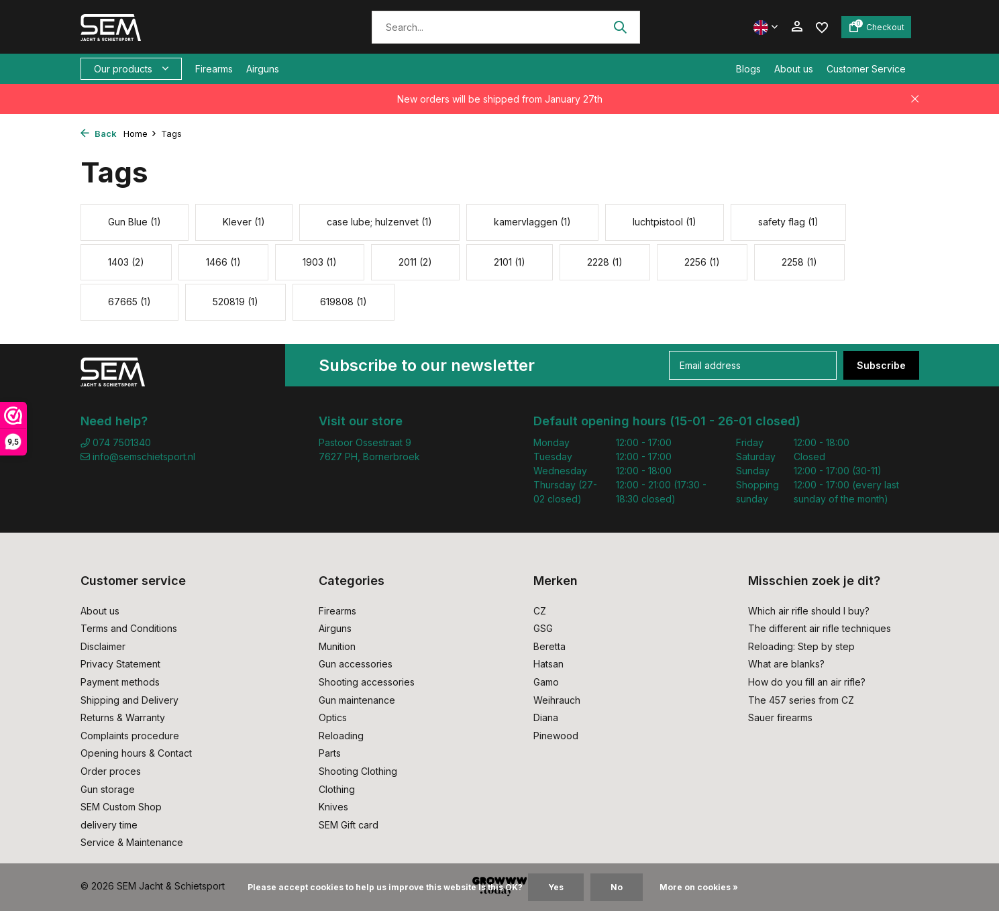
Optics (333, 717)
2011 (415, 262)
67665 (129, 301)
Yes (556, 887)
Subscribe (881, 365)
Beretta (549, 646)
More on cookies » (699, 887)
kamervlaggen (532, 221)
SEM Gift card (348, 824)
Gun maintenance (357, 700)
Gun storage (108, 789)
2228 (605, 262)
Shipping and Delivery (129, 700)
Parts (330, 753)
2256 (702, 262)
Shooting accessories (367, 682)
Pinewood (555, 735)
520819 (235, 301)
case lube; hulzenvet (379, 221)
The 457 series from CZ (801, 700)
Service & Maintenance (132, 842)
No (617, 887)
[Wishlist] (822, 26)
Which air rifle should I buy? (809, 611)
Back (99, 133)
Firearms (214, 68)
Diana (545, 717)
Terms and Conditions (129, 628)
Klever (244, 221)
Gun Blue (134, 221)
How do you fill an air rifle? (806, 682)
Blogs (748, 68)
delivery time (109, 824)
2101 (509, 262)
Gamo (546, 682)
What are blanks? (786, 663)
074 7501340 (116, 442)
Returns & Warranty (123, 717)
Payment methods (120, 682)
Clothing (337, 789)
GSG (543, 628)
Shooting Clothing (358, 771)
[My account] (796, 27)
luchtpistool (664, 221)
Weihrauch (556, 700)
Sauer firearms (780, 717)
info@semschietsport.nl (138, 456)
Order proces (111, 771)
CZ (539, 611)
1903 (320, 262)
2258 (799, 262)
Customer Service (866, 68)
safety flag (788, 221)
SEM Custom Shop (121, 806)
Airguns (262, 68)
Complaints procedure (130, 735)
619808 (343, 301)
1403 (126, 262)
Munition (337, 646)
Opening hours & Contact (136, 753)
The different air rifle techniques (819, 628)
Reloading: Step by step (801, 646)
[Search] (506, 27)
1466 (223, 262)
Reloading (341, 735)
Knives (333, 806)
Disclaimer (103, 646)
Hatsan (548, 663)
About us (793, 68)
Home (140, 133)
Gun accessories (355, 663)
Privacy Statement (120, 663)
